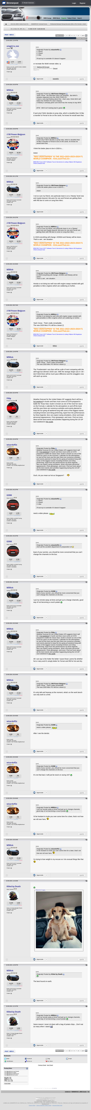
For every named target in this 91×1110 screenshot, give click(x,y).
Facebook (29, 1058)
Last (83, 35)
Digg (49, 1058)
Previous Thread (42, 1065)
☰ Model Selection (28, 3)
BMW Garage (47, 18)
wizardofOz (56, 78)
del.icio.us (29, 1061)
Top (88, 1091)
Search (79, 18)
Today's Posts (71, 18)
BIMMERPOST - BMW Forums (78, 1091)
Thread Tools (81, 38)
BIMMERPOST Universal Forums (39, 24)
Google (70, 1058)
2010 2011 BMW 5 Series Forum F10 (19, 24)
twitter (8, 1058)
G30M (9, 495)
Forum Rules (7, 1083)
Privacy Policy (32, 1105)
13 (78, 35)
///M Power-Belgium (16, 134)
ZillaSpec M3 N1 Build (43, 67)
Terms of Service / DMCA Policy (43, 1105)
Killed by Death (14, 886)
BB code (6, 1077)
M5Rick (10, 90)
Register (82, 3)
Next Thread (50, 1065)
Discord (55, 68)
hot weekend (38, 401)
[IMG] (5, 1079)
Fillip (9, 398)
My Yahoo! (50, 1061)
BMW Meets (56, 18)
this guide (49, 422)
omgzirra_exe (13, 46)
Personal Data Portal (57, 1105)
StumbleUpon (10, 1061)
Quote (82, 79)
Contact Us (68, 1091)
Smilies (6, 1078)
